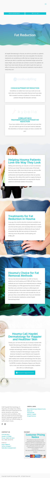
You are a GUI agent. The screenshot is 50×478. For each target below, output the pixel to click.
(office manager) (6, 446)
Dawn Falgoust (6, 444)
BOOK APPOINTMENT (14, 13)
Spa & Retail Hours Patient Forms (36, 409)
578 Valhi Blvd (5, 434)
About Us (29, 411)
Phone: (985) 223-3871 (8, 438)
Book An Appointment (26, 373)
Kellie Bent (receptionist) (9, 448)
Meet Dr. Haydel (31, 414)
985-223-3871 (35, 13)
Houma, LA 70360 (6, 436)
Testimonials (30, 412)
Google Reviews (31, 416)
